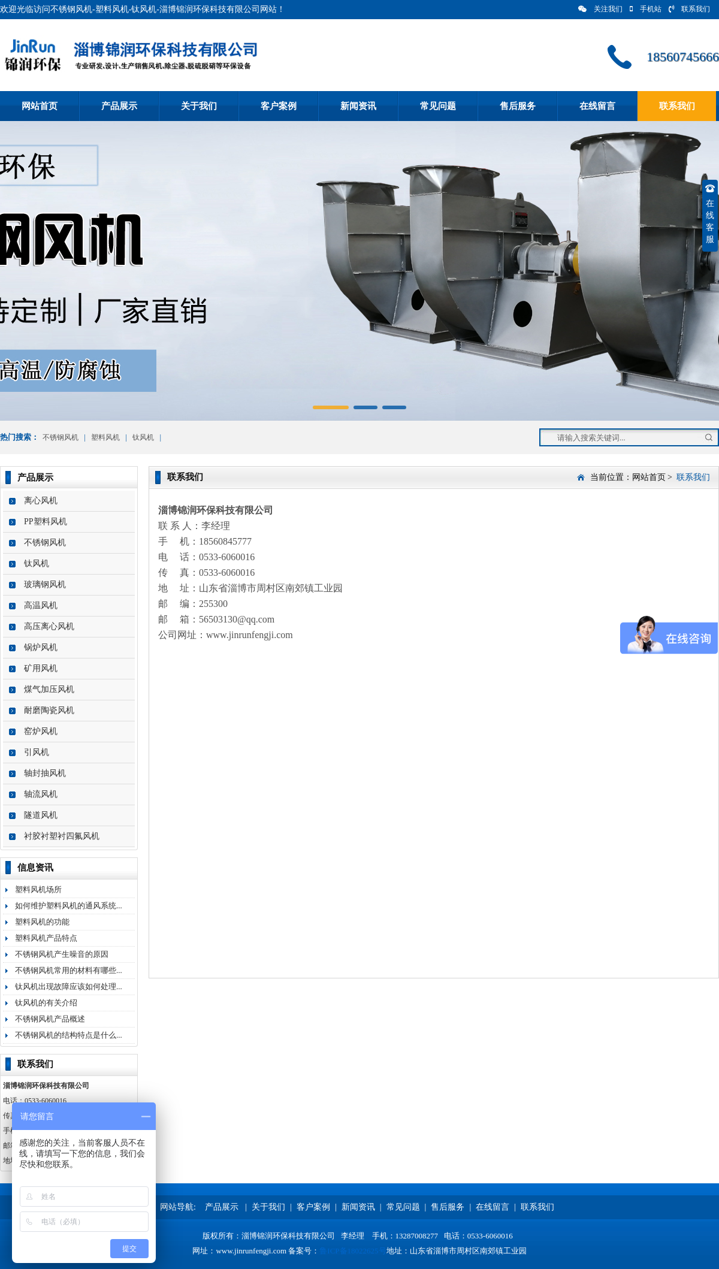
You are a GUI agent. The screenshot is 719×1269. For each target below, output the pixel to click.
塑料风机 (105, 437)
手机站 (645, 9)
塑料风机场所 (38, 889)
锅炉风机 (41, 647)
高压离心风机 (49, 626)
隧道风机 (41, 815)
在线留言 (597, 106)
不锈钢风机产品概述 (50, 1018)
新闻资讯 (358, 106)
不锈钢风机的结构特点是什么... (68, 1035)
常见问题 (438, 106)
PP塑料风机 (45, 521)
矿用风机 (41, 668)
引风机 (36, 752)
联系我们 (689, 9)
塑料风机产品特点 (46, 937)
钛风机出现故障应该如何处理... (68, 986)
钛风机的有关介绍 (46, 1002)
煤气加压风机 (49, 689)
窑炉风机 (41, 731)
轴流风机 (41, 794)
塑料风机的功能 (42, 921)
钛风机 (143, 437)
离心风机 (41, 500)
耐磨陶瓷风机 (49, 710)
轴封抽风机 (45, 773)
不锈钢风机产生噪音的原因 (61, 954)
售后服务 (518, 106)
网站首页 (40, 106)
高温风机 (41, 605)
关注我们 (600, 9)
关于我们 (199, 106)
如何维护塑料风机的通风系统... (68, 905)
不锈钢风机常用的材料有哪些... (68, 970)
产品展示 (119, 106)
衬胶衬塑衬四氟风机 (61, 836)
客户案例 (279, 106)
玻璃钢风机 (45, 584)
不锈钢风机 (60, 437)
